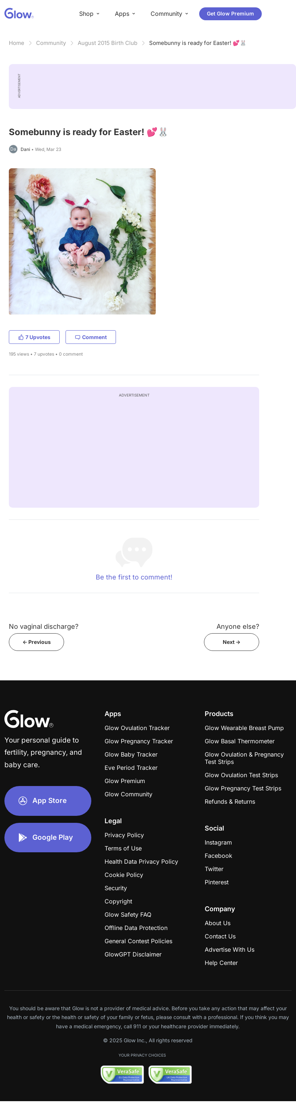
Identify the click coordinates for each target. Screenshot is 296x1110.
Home (16, 42)
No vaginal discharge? (43, 626)
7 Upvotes (34, 337)
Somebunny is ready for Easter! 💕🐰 (198, 42)
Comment (91, 337)
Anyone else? (237, 626)
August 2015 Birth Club (107, 42)
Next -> (231, 642)
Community (51, 42)
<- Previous (36, 642)
